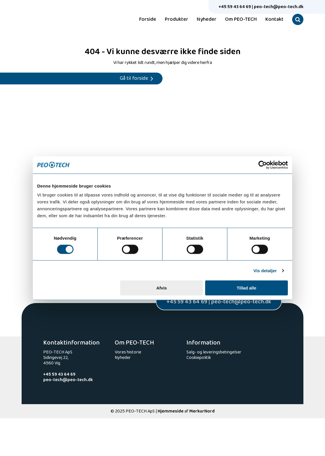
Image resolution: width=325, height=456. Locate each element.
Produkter (176, 19)
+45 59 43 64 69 (235, 6)
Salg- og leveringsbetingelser (213, 352)
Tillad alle (246, 287)
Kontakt (274, 19)
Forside (147, 19)
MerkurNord (202, 411)
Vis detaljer (265, 270)
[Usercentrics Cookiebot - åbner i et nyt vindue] (262, 164)
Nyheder (206, 19)
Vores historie (128, 352)
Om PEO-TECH (241, 19)
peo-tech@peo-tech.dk (278, 6)
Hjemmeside (171, 411)
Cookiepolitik (198, 357)
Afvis (161, 287)
